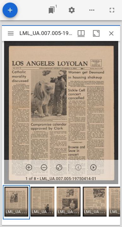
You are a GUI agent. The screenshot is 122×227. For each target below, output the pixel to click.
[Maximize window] (96, 33)
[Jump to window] (51, 10)
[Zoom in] (28, 167)
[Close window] (111, 33)
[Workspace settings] (71, 10)
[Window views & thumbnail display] (81, 33)
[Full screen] (111, 10)
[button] (16, 202)
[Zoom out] (44, 167)
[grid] (61, 204)
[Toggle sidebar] (10, 33)
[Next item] (93, 167)
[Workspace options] (91, 10)
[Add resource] (10, 10)
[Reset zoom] (59, 167)
